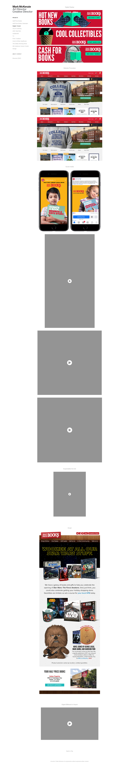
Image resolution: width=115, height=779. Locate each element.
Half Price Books (17, 21)
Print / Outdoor (17, 38)
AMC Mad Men (17, 31)
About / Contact (17, 54)
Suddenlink (16, 33)
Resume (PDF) (17, 58)
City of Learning (17, 28)
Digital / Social (17, 26)
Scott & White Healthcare (20, 41)
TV (13, 36)
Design (15, 48)
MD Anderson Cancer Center (21, 46)
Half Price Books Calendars (20, 23)
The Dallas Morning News (20, 43)
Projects (15, 17)
